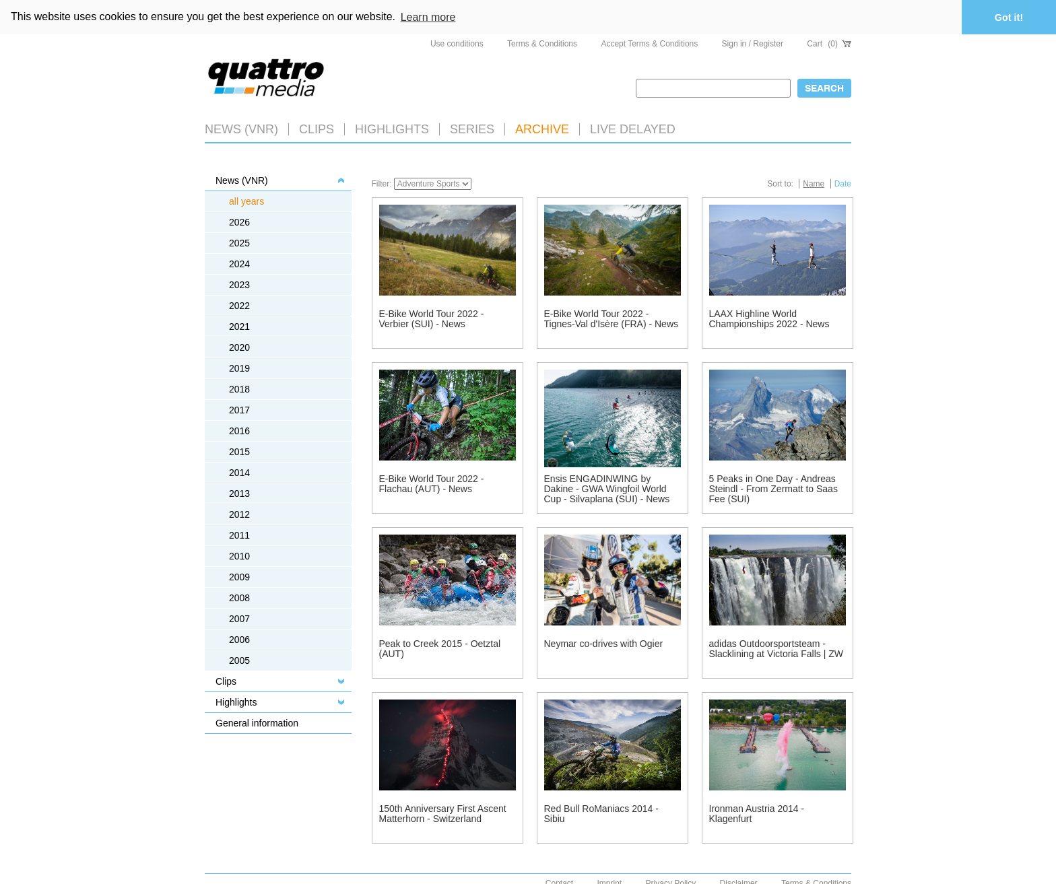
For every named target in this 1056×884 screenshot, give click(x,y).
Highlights (236, 700)
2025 (239, 241)
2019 (239, 367)
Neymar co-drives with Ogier (603, 642)
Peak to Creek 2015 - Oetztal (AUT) (440, 647)
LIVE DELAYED (632, 128)
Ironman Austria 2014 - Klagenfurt (757, 812)
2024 (239, 262)
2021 (239, 325)
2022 (239, 304)
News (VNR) (241, 128)
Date (842, 182)
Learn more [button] (428, 17)
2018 (239, 387)
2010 (239, 554)
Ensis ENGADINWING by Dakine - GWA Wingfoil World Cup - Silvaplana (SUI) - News (607, 488)
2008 (239, 596)
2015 (239, 450)
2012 (239, 513)
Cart (829, 43)
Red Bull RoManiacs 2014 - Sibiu (601, 812)
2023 (239, 283)
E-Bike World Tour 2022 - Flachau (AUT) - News (431, 482)
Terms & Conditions (542, 43)
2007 (239, 617)
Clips (316, 128)
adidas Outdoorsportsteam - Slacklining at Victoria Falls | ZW (776, 647)
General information (257, 721)
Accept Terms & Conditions (649, 43)
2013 (239, 492)
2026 (239, 220)
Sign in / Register (752, 43)
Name (813, 182)
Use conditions (457, 43)
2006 (239, 638)
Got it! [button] (1009, 17)
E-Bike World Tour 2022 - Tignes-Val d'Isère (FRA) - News (611, 317)
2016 (239, 429)
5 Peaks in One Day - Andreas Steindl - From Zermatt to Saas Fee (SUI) (773, 488)
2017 (239, 408)
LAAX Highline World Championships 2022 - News (769, 317)
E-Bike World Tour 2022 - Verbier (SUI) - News (431, 317)
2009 (239, 575)
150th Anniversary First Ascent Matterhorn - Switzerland (442, 812)
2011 (239, 534)
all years (246, 200)
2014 (239, 471)
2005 (239, 659)
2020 (239, 346)
